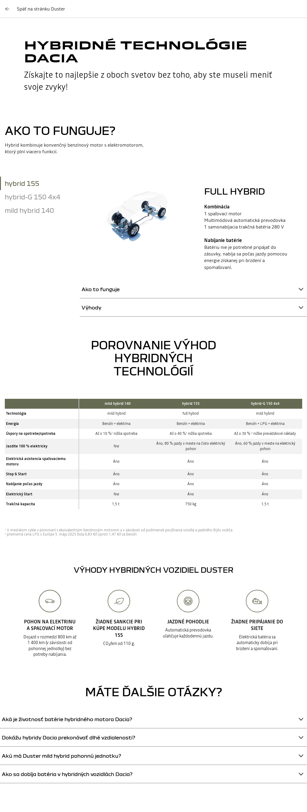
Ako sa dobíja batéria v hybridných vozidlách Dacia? (67, 774)
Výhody (91, 307)
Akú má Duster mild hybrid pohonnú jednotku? (61, 756)
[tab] (40, 183)
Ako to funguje (101, 289)
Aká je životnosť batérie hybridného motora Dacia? (67, 719)
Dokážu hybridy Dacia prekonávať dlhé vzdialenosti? (68, 737)
